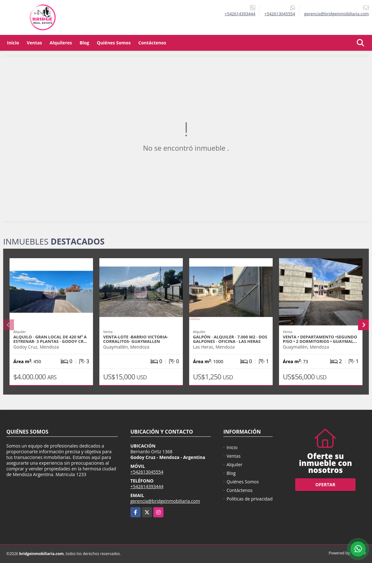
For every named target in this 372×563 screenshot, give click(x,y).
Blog (84, 43)
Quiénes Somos (114, 43)
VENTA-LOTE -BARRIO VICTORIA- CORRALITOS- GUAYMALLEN (135, 339)
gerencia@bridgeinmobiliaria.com (165, 501)
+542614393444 (240, 13)
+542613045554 (279, 13)
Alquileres (61, 43)
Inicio (13, 43)
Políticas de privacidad (250, 499)
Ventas (34, 43)
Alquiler (234, 465)
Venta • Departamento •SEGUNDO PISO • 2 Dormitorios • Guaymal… (320, 339)
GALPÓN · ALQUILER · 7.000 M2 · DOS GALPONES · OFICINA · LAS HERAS (230, 339)
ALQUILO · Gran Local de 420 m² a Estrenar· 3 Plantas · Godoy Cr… (50, 339)
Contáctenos (152, 43)
